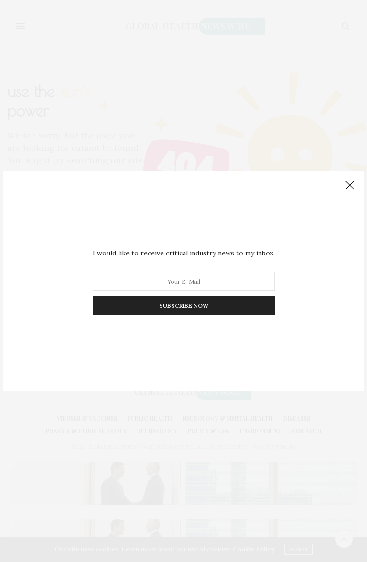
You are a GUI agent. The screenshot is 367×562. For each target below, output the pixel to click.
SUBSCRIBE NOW (183, 305)
